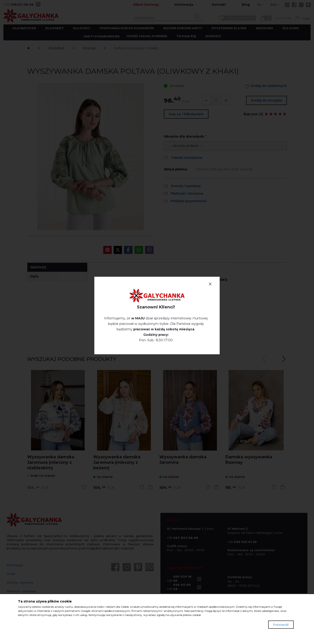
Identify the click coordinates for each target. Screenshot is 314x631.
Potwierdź (281, 624)
